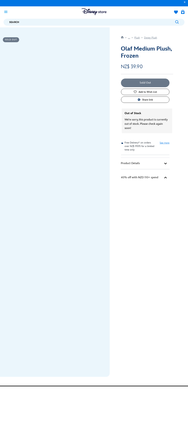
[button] (183, 3)
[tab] (145, 163)
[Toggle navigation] (7, 11)
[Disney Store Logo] (94, 12)
